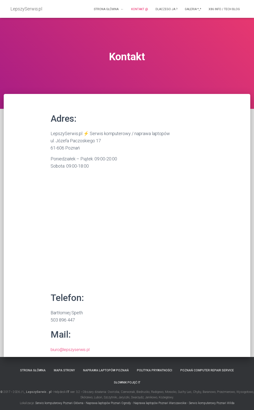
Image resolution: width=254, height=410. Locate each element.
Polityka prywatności (154, 370)
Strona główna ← (109, 9)
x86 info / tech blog (224, 9)
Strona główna (33, 370)
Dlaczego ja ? (166, 9)
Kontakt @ (139, 9)
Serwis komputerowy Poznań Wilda (211, 403)
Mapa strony (64, 370)
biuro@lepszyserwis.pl (72, 349)
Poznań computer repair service (207, 370)
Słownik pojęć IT (127, 382)
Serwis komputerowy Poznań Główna (59, 403)
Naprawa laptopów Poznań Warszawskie (159, 403)
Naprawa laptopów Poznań (106, 370)
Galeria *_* (193, 9)
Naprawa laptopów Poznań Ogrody (108, 403)
